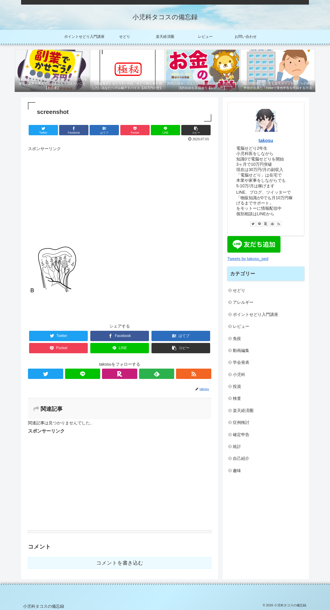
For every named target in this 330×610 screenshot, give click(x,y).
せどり (239, 290)
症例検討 (241, 422)
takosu (265, 140)
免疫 (237, 338)
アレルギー (243, 302)
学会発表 (241, 362)
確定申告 (241, 434)
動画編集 (241, 350)
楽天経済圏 (243, 410)
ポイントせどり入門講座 (255, 314)
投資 (237, 386)
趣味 (237, 470)
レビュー (241, 326)
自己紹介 (241, 458)
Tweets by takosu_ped (247, 259)
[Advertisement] (119, 199)
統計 (237, 446)
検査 (237, 398)
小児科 (239, 374)
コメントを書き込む (119, 563)
